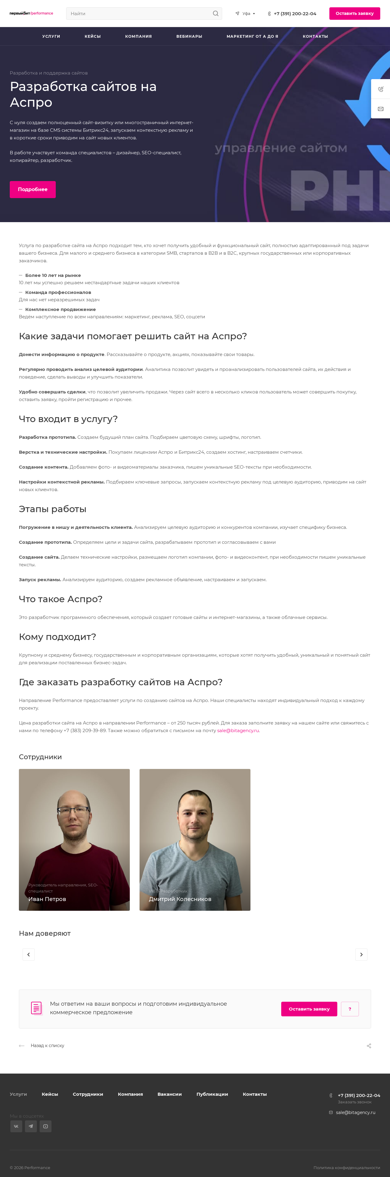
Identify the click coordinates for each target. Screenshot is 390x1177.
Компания (130, 1094)
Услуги (18, 1094)
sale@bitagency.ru (238, 730)
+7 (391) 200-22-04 (295, 13)
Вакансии (170, 1094)
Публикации (212, 1094)
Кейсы (50, 1094)
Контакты (255, 1094)
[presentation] (29, 961)
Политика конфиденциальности (347, 1167)
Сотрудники (88, 1094)
